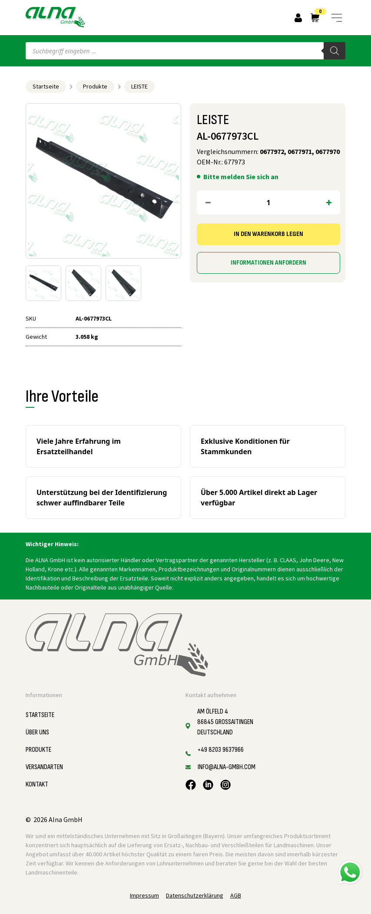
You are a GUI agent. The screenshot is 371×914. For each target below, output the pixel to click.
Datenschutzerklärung (194, 895)
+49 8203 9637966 (221, 750)
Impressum (144, 895)
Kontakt (37, 784)
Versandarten (44, 767)
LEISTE (139, 86)
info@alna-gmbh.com (226, 767)
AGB (235, 895)
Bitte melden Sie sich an (240, 176)
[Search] (334, 50)
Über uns (37, 732)
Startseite (46, 86)
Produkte (95, 86)
